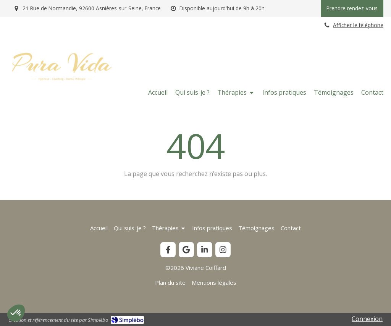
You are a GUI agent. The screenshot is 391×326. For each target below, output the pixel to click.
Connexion (367, 319)
